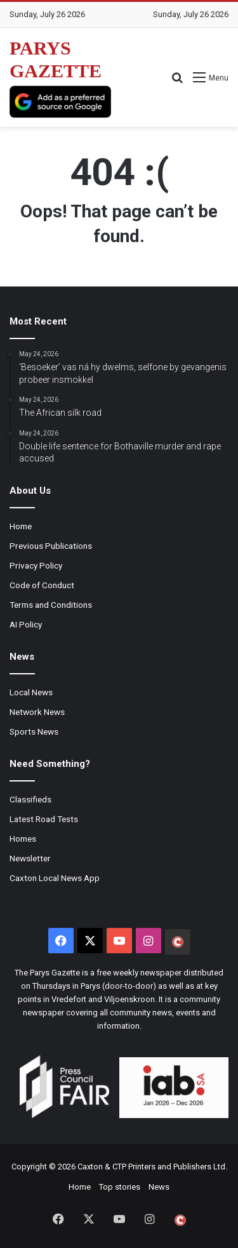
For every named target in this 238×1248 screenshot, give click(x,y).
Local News (31, 692)
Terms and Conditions (51, 605)
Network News (37, 712)
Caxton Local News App (55, 878)
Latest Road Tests (44, 819)
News (159, 1187)
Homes (23, 838)
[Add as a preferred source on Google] (60, 102)
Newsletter (30, 858)
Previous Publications (51, 546)
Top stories (119, 1187)
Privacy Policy (36, 565)
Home (21, 526)
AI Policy (26, 624)
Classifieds (30, 799)
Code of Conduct (42, 585)
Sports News (34, 731)
